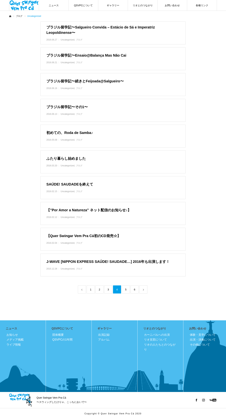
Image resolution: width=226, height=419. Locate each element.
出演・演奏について (203, 339)
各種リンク (202, 5)
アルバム (104, 339)
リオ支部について (155, 339)
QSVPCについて (83, 5)
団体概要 (58, 334)
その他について (200, 344)
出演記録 (104, 334)
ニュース (54, 5)
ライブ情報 (13, 344)
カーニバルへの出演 (157, 334)
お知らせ (12, 334)
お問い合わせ (172, 5)
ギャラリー (113, 5)
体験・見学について (203, 334)
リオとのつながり (143, 5)
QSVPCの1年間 (62, 339)
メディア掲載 (15, 339)
